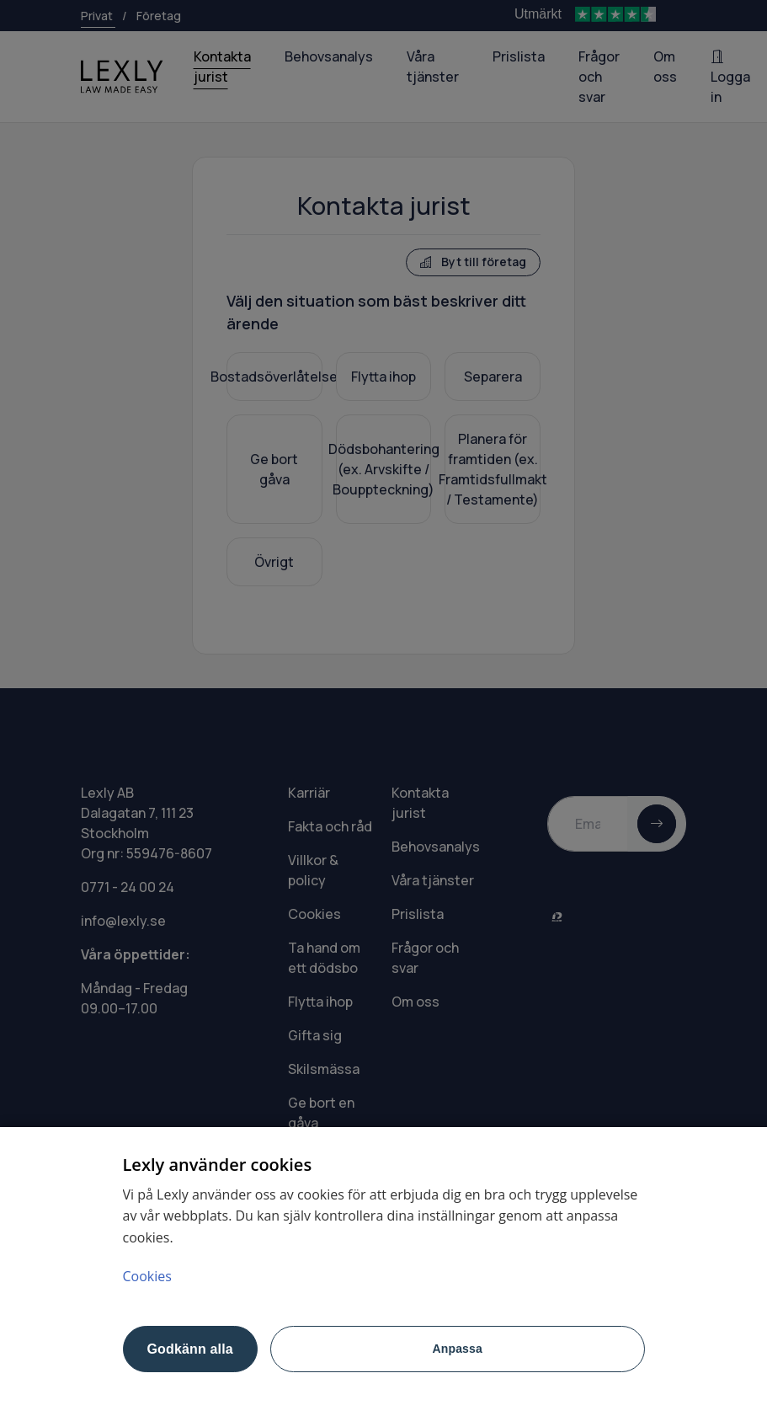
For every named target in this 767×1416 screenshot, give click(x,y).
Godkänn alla (190, 1349)
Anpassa (457, 1348)
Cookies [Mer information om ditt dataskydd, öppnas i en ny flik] (147, 1276)
